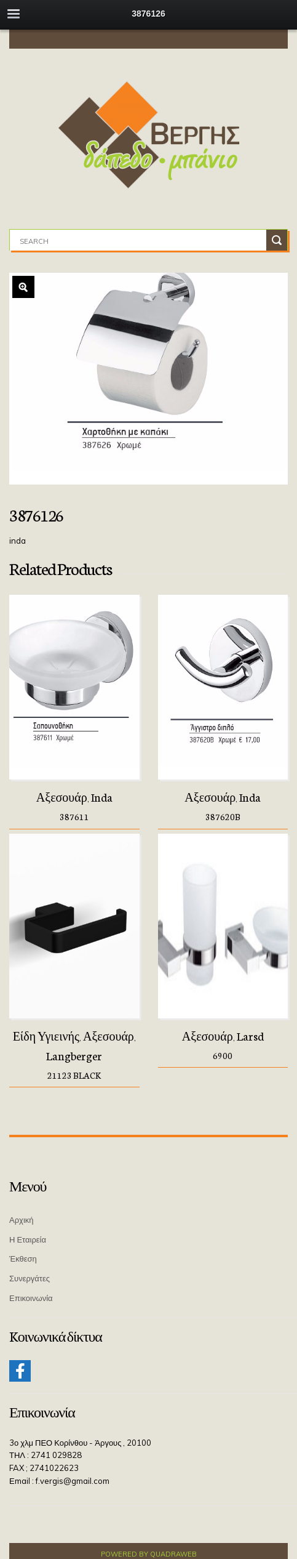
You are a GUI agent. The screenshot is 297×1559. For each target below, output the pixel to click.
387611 (74, 816)
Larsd (250, 1036)
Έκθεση (23, 1258)
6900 (222, 1055)
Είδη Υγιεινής (46, 1036)
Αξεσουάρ (61, 797)
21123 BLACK (74, 1075)
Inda (102, 797)
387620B (222, 816)
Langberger (74, 1055)
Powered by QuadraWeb (149, 1554)
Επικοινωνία (31, 1298)
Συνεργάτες (29, 1278)
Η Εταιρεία (27, 1239)
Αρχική (21, 1220)
